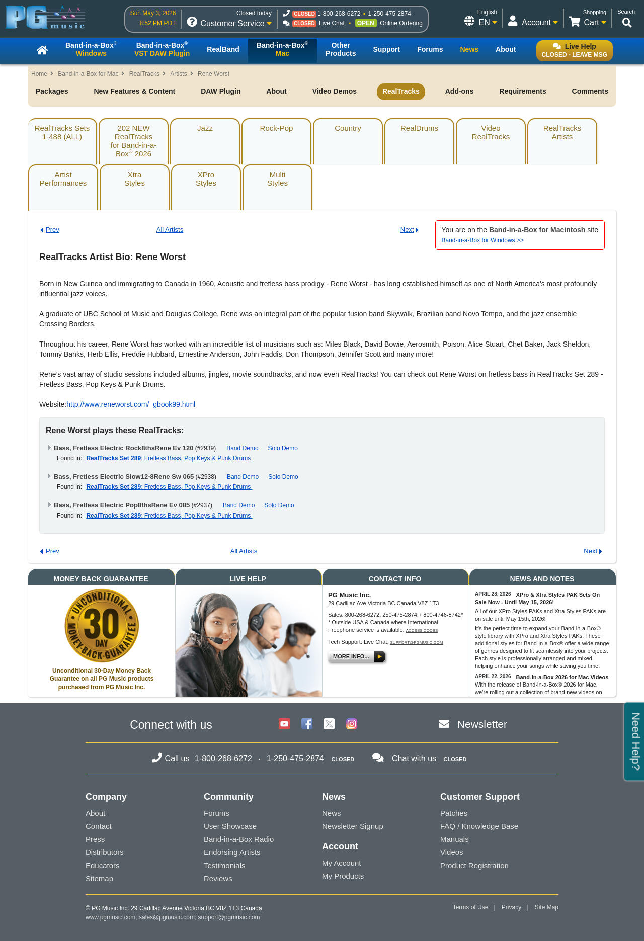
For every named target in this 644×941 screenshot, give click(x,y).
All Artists (169, 229)
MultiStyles (277, 178)
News (331, 813)
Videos (451, 852)
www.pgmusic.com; (111, 917)
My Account (341, 863)
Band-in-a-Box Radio (239, 839)
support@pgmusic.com (416, 642)
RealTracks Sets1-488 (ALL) (62, 132)
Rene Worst (213, 73)
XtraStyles (134, 178)
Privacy (511, 907)
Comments (590, 91)
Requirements (522, 91)
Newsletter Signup (352, 826)
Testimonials (225, 865)
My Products (343, 876)
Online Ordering (401, 23)
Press (95, 839)
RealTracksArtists (562, 132)
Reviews (218, 878)
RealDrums (419, 128)
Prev (52, 229)
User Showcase (230, 826)
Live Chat (332, 23)
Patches (453, 813)
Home (39, 73)
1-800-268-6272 (338, 13)
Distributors (105, 852)
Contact (99, 826)
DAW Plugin (220, 91)
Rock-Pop (276, 128)
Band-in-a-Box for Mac (88, 73)
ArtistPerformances (63, 178)
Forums (216, 813)
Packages (52, 91)
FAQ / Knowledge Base (479, 826)
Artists (178, 73)
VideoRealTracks (491, 132)
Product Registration (474, 865)
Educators (103, 865)
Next (407, 229)
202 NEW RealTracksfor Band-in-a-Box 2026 (134, 141)
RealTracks (144, 73)
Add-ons (459, 91)
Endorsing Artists (232, 852)
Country (348, 128)
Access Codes (422, 630)
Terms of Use (471, 907)
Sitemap (99, 878)
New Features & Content (134, 91)
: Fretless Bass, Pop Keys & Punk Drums (169, 458)
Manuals (454, 839)
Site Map (546, 907)
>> (483, 240)
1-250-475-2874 (389, 13)
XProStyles (206, 178)
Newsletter (482, 724)
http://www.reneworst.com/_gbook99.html (130, 404)
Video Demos (334, 91)
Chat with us (414, 758)
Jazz (205, 128)
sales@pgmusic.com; (168, 917)
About (276, 91)
